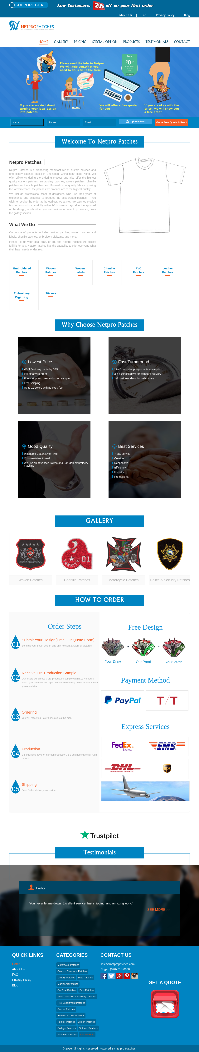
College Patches (66, 1028)
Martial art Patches (67, 983)
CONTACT (182, 42)
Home (16, 964)
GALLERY (61, 42)
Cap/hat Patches (66, 990)
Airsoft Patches (86, 1021)
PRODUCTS (131, 42)
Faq (144, 15)
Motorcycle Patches (123, 580)
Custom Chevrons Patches (72, 971)
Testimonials (156, 42)
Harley (40, 888)
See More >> (87, 1034)
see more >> (158, 909)
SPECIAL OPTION (105, 42)
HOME (43, 42)
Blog (187, 15)
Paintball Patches (67, 1034)
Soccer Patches (66, 1009)
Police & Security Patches (170, 580)
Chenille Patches (77, 580)
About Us (125, 15)
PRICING (80, 42)
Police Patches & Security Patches (76, 996)
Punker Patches (66, 1021)
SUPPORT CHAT (30, 5)
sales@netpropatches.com (117, 964)
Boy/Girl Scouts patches (70, 1015)
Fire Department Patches (71, 1002)
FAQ (15, 974)
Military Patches (66, 977)
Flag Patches (85, 977)
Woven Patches (30, 580)
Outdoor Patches (88, 1028)
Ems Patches (87, 990)
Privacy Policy (165, 15)
